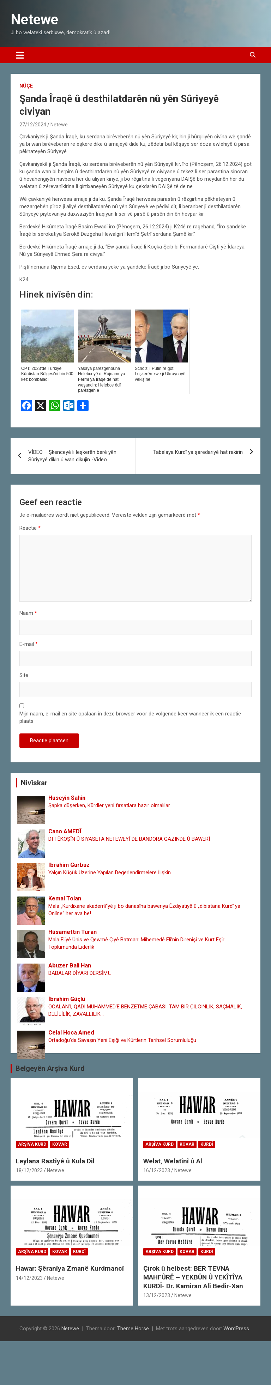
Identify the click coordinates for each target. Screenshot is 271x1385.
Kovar (59, 1144)
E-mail (28, 644)
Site (23, 675)
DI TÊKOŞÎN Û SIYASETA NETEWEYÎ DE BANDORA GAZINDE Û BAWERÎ (129, 839)
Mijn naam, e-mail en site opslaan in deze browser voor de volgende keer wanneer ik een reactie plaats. (130, 717)
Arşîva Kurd (32, 1144)
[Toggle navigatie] (20, 55)
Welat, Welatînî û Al (172, 1161)
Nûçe (26, 86)
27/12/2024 (32, 124)
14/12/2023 (29, 1278)
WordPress (236, 1328)
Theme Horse (133, 1328)
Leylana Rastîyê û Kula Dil (55, 1161)
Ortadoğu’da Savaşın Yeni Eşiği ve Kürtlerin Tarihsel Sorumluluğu (122, 1040)
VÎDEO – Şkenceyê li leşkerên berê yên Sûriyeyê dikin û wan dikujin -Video (72, 456)
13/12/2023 (156, 1295)
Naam (28, 613)
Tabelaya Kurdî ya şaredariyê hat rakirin (198, 452)
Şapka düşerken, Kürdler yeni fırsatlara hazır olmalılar (109, 805)
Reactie (30, 528)
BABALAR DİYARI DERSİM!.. (79, 973)
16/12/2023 (156, 1170)
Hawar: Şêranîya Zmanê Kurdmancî (70, 1268)
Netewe (34, 19)
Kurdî (206, 1144)
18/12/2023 (29, 1170)
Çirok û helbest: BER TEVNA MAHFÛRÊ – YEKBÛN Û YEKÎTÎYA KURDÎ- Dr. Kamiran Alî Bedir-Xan (193, 1277)
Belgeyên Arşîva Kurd (50, 1068)
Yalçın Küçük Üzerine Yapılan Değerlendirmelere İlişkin (109, 872)
